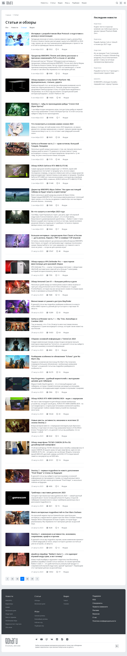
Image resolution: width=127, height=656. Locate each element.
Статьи (17, 15)
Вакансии (96, 614)
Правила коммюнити (100, 607)
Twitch (66, 600)
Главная (8, 15)
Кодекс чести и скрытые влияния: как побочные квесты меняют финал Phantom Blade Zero (106, 30)
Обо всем (8, 627)
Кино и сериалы (10, 617)
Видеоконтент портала (13, 624)
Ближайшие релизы (41, 619)
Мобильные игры (11, 621)
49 (32, 579)
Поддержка (97, 596)
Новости (15, 28)
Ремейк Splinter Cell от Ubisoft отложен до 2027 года (105, 43)
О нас (95, 617)
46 (17, 579)
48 (27, 579)
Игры (37, 611)
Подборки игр (39, 626)
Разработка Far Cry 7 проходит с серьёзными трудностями (106, 72)
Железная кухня (10, 610)
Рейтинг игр (39, 622)
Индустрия (97, 50)
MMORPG (97, 79)
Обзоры (37, 600)
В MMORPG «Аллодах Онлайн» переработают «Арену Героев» (106, 83)
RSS (94, 599)
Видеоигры (97, 24)
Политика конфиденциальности (104, 621)
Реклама (96, 610)
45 (12, 579)
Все (7, 28)
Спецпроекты (97, 603)
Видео (34, 28)
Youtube (66, 604)
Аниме (7, 607)
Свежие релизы (40, 616)
